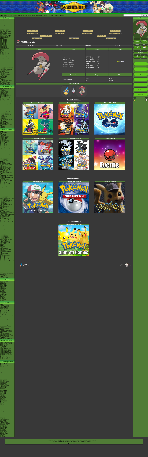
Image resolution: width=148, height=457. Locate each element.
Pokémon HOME (3, 150)
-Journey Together (4, 380)
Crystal (1, 247)
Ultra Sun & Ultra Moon (5, 163)
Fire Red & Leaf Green (4, 230)
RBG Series (2, 287)
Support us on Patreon (74, 443)
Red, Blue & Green (4, 253)
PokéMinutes (2, 117)
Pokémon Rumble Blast (5, 201)
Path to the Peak (3, 116)
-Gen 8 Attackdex (3, 46)
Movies (7, 302)
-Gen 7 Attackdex (3, 45)
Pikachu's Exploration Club (5, 351)
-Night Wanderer (3, 426)
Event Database (3, 81)
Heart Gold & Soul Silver (5, 211)
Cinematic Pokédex (4, 56)
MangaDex (2, 282)
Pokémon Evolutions (4, 112)
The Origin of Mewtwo (4, 305)
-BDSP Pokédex (3, 32)
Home (9, 15)
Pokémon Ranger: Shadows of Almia (6, 222)
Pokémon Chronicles (4, 104)
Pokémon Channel (4, 235)
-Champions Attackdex (4, 48)
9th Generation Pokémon (5, 82)
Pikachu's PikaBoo (4, 345)
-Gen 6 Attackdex (3, 44)
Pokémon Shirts (3, 76)
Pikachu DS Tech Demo (5, 241)
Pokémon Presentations (5, 74)
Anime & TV (7, 86)
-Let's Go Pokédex (4, 30)
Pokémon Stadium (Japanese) (6, 258)
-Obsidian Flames (3, 390)
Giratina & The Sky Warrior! (5, 318)
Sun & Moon (2, 162)
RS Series (2, 290)
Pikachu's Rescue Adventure (6, 343)
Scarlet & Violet (3, 134)
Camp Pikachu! (3, 346)
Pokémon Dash (3, 234)
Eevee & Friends (3, 356)
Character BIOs (3, 283)
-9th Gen (2, 62)
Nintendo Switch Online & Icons (6, 273)
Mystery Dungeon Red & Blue (6, 239)
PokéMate (2, 244)
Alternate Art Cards (4, 368)
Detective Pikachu (4, 170)
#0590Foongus (122, 265)
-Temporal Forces (3, 386)
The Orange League (4, 92)
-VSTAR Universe (3, 431)
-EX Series (2, 398)
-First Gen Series (3, 400)
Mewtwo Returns (3, 309)
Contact (19, 15)
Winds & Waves (3, 132)
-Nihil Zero (2, 412)
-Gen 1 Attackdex (3, 39)
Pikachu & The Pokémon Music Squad (6, 359)
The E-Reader (3, 243)
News (1, 19)
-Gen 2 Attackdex (3, 40)
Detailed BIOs (3, 284)
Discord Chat (2, 79)
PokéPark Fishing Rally (5, 242)
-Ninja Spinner (3, 411)
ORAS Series (3, 299)
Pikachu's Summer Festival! (6, 348)
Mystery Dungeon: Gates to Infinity (7, 198)
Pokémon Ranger (3, 238)
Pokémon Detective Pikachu (6, 338)
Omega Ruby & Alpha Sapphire (6, 175)
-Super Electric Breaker (5, 423)
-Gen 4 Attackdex (3, 42)
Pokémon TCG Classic (4, 370)
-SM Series (2, 394)
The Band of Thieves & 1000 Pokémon (6, 181)
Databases (7, 18)
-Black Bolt (2, 377)
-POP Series (2, 407)
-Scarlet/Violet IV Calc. (4, 58)
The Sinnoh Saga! (4, 96)
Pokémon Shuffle (3, 182)
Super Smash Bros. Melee (5, 251)
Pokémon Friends (3, 138)
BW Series (2, 296)
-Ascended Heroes (4, 374)
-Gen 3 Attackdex (3, 41)
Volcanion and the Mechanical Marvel (6, 332)
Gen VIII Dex (30, 45)
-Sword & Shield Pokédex (5, 31)
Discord (24, 15)
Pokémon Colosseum (4, 232)
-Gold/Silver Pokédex (4, 24)
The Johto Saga (3, 93)
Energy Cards (3, 367)
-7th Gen (2, 64)
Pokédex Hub (30, 15)
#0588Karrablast (25, 265)
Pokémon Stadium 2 (4, 248)
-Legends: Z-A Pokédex (5, 36)
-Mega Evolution (3, 376)
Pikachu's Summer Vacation (6, 342)
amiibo (1, 272)
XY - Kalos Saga (3, 98)
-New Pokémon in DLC (5, 83)
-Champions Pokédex (4, 37)
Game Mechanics (3, 57)
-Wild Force (2, 429)
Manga (7, 279)
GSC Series (2, 289)
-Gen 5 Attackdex (3, 43)
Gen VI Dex (88, 45)
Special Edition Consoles (5, 268)
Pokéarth (62, 15)
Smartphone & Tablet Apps (5, 270)
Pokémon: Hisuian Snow (5, 113)
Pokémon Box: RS (4, 236)
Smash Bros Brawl (4, 226)
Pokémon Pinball (3, 257)
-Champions (2, 61)
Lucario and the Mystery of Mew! (6, 314)
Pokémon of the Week (4, 59)
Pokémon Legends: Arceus (5, 149)
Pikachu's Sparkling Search (5, 353)
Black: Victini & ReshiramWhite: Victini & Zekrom (6, 323)
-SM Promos (2, 405)
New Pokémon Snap (4, 158)
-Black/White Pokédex (4, 27)
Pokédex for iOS (3, 207)
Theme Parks (3, 77)
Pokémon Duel (3, 188)
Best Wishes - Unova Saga (5, 97)
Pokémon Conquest (4, 199)
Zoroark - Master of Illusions (6, 321)
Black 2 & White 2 (3, 194)
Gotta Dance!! (3, 347)
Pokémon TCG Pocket (4, 145)
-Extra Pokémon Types (4, 365)
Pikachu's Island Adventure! (5, 350)
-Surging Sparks (3, 382)
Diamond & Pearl (3, 209)
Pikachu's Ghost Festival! (5, 349)
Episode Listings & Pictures (5, 88)
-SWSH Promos (3, 404)
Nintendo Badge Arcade (5, 191)
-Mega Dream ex (3, 413)
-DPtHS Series (3, 397)
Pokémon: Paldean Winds (5, 114)
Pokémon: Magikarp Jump (5, 167)
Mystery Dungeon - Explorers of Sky (6, 220)
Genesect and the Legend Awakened (5, 327)
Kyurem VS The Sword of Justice (7, 324)
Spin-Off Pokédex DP (4, 53)
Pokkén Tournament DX (5, 169)
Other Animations (3, 120)
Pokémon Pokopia (4, 137)
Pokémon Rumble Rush (5, 168)
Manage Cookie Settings (89, 440)
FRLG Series (2, 291)
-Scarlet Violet (3, 392)
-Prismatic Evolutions (4, 381)
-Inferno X (2, 414)
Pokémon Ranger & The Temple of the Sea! (7, 316)
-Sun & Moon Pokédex (4, 29)
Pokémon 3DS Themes (5, 269)
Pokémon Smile (3, 156)
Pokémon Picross (3, 185)
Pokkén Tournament (4, 187)
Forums (14, 15)
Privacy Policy (78, 440)
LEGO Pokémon (3, 75)
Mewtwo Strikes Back (4, 306)
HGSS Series (3, 295)
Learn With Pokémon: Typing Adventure (6, 205)
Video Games (7, 129)
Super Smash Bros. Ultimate (6, 172)
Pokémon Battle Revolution (5, 218)
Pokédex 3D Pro (3, 203)
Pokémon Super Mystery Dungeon (7, 184)
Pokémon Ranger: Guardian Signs (7, 212)
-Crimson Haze (3, 428)
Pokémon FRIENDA (4, 277)
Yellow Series (3, 288)
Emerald (2, 231)
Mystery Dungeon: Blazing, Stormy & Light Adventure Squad (7, 215)
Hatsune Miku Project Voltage (6, 69)
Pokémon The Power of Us (5, 334)
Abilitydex (2, 51)
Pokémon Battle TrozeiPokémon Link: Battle (6, 178)
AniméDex (2, 89)
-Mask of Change (3, 427)
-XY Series (2, 395)
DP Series (2, 293)
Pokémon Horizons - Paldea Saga (7, 103)
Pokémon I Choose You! (5, 333)
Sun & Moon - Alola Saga (5, 99)
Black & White (3, 193)
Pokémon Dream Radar (5, 195)
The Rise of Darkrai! (4, 317)
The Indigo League (4, 91)
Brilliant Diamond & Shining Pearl (7, 148)
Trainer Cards (3, 366)
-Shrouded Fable (3, 384)
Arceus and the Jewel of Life (6, 320)
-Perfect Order (3, 373)
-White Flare (2, 378)
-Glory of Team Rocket (4, 419)
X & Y (1, 174)
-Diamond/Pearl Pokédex (5, 26)
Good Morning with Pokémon (6, 119)
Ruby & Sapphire (3, 229)
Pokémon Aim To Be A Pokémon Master (6, 102)
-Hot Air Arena (3, 420)
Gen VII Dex (59, 45)
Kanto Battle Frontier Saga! (5, 95)
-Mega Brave (2, 415)
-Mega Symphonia (4, 416)
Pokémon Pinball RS (4, 237)
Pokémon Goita (3, 275)
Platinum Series (3, 294)
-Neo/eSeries (3, 399)
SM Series (2, 300)
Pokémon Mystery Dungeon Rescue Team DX (6, 155)
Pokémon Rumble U (4, 197)
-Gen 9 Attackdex (3, 47)
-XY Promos (2, 406)
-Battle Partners (3, 421)
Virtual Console (3, 267)
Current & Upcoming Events (6, 80)
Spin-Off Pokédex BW (4, 54)
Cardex (1, 55)
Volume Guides (3, 286)
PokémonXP (2, 68)
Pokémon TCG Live (4, 160)
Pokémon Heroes (3, 311)
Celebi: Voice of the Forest (5, 310)
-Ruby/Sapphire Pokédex (5, 25)
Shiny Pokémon (3, 108)
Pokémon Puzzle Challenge (6, 249)
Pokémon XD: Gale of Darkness (6, 233)
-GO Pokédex (3, 34)
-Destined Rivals (3, 379)
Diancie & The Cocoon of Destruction (5, 329)
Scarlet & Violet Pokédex (41, 15)
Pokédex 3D (2, 202)
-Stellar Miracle (3, 425)
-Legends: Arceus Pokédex (5, 33)
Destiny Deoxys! (3, 313)
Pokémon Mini (3, 250)
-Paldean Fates (3, 387)
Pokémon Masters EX (4, 141)
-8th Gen (2, 63)
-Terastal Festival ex (4, 422)
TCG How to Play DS (4, 206)
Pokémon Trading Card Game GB (7, 260)
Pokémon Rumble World (5, 183)
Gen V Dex (117, 45)
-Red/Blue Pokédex (4, 23)
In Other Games (3, 265)
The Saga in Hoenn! (4, 94)
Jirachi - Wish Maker (4, 312)
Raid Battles (2, 369)
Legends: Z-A (3, 135)
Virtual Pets (2, 271)
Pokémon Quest (3, 171)
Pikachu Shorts (7, 340)
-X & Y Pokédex (3, 28)
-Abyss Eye (2, 409)
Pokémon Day (3, 73)
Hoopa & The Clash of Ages (6, 330)
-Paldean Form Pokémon (5, 84)
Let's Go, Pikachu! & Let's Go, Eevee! (6, 165)
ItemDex (2, 49)
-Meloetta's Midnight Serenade (6, 325)
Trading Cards (7, 362)
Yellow (1, 254)
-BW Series (2, 396)
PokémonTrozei (3, 240)
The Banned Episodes (4, 107)
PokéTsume (2, 127)
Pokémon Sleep (3, 143)
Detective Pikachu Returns (5, 144)
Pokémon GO (3, 139)
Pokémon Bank (3, 176)
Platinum (2, 210)
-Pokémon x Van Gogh (4, 72)
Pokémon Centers (4, 66)
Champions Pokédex (54, 15)
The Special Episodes (4, 105)
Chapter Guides (3, 285)
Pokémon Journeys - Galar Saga (7, 100)
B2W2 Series (3, 297)
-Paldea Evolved (3, 391)
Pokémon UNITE (3, 142)
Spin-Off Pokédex (3, 52)
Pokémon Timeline (4, 65)
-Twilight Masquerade (4, 385)
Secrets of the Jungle (4, 336)
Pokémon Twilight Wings (5, 111)
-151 (1, 389)
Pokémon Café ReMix (4, 140)
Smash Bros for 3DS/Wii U (5, 190)
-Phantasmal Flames (4, 375)
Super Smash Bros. (4, 261)
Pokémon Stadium (4, 259)
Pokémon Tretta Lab (4, 196)
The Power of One (4, 307)
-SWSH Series (3, 393)
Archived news (3, 20)
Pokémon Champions (4, 136)
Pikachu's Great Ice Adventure (6, 352)
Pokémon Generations (4, 110)
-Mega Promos (3, 402)
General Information (4, 281)
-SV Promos (2, 403)
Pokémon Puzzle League (5, 255)
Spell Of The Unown (4, 308)
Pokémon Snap (3, 256)
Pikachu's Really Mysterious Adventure (6, 355)
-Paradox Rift (3, 388)
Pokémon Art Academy (4, 179)
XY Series (2, 298)
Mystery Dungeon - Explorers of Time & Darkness (6, 224)
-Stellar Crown (3, 383)
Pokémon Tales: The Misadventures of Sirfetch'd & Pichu (6, 124)
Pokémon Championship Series (6, 67)
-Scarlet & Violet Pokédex (5, 35)
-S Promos (2, 435)
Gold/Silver (2, 246)
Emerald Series (3, 292)
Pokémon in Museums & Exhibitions (5, 71)
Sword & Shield (3, 147)
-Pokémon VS (3, 432)
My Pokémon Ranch (4, 225)
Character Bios (3, 90)
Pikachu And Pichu (4, 344)
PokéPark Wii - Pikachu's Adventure (5, 217)
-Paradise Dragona (4, 424)
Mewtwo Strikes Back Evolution (6, 335)
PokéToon (2, 115)
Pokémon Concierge (4, 122)
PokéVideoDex (3, 118)
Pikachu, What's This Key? (5, 357)
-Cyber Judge (3, 430)
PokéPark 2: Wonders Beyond (6, 200)
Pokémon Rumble (4, 213)
